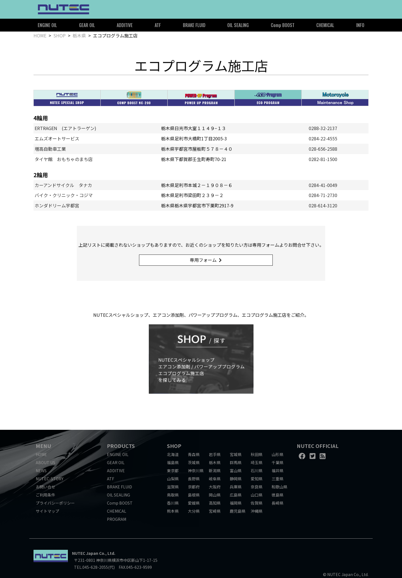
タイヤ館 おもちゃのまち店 (64, 159)
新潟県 (215, 470)
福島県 (173, 462)
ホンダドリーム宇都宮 (57, 205)
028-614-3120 (323, 205)
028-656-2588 (323, 148)
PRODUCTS (121, 445)
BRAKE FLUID (194, 25)
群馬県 (235, 462)
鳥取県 (173, 495)
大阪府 (215, 487)
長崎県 (277, 503)
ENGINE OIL (47, 25)
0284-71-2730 (323, 195)
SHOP (59, 35)
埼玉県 (256, 462)
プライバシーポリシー (55, 503)
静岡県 (235, 478)
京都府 (194, 487)
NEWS (41, 470)
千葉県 (277, 462)
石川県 (256, 470)
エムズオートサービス (57, 138)
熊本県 (173, 511)
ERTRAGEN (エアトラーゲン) (65, 128)
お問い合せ (45, 487)
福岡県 (235, 503)
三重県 (277, 478)
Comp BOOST (283, 25)
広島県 (235, 495)
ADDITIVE (125, 25)
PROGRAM (116, 519)
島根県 (194, 495)
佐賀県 (256, 503)
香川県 (173, 503)
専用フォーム (203, 259)
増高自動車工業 (50, 148)
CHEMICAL (325, 25)
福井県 (277, 470)
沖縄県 (256, 511)
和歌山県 (279, 487)
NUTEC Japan (85, 553)
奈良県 (256, 487)
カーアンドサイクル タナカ (63, 185)
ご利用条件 (45, 495)
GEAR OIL (87, 25)
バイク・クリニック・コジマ (64, 195)
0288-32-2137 (323, 128)
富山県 (235, 470)
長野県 (194, 478)
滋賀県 (173, 487)
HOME (40, 35)
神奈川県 (196, 470)
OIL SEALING (238, 25)
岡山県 (215, 495)
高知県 (215, 503)
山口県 (256, 495)
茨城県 (194, 462)
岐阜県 (215, 478)
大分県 (194, 511)
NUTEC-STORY (49, 478)
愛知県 (256, 478)
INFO (360, 25)
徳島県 (277, 495)
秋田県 (256, 454)
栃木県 (79, 35)
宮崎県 (215, 511)
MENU (43, 445)
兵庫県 (235, 487)
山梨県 (173, 478)
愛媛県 (194, 503)
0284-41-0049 (323, 185)
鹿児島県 (237, 511)
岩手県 (215, 454)
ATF (158, 25)
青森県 (194, 454)
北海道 (173, 454)
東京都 (173, 470)
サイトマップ (47, 511)
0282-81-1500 (323, 159)
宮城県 (235, 454)
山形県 (277, 454)
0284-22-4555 (323, 138)
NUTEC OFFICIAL (318, 445)
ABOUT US (45, 462)
